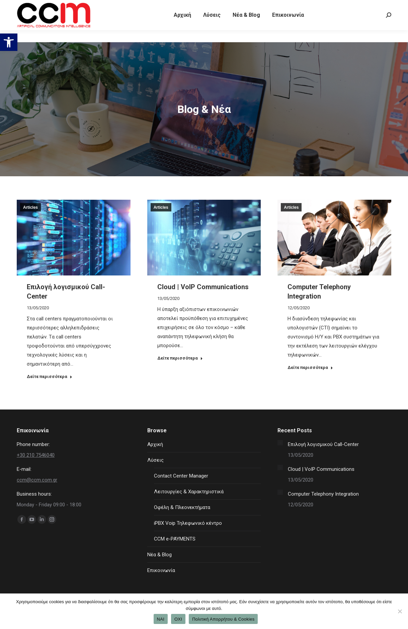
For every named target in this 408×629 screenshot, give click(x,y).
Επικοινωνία (161, 570)
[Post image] (280, 442)
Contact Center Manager (181, 476)
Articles (30, 207)
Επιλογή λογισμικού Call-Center (323, 444)
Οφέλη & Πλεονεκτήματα (182, 507)
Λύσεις (155, 460)
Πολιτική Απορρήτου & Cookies (223, 619)
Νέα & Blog (159, 555)
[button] (8, 42)
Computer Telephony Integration (323, 494)
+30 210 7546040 (37, 6)
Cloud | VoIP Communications (203, 287)
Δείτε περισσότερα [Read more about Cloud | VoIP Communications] (180, 358)
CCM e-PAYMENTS (174, 539)
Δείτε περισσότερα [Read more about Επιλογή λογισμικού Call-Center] (49, 376)
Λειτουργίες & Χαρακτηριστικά (189, 492)
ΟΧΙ (178, 619)
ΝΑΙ (160, 619)
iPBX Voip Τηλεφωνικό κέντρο (188, 523)
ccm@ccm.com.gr (37, 480)
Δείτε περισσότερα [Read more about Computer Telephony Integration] (310, 367)
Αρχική (155, 444)
